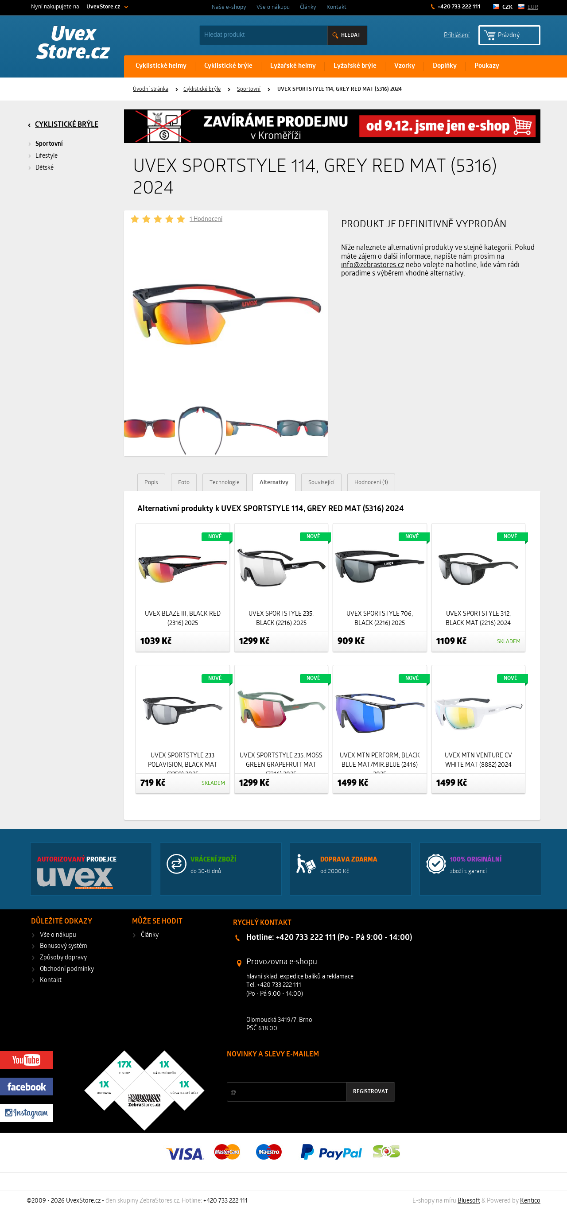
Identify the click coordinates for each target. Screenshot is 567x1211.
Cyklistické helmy (161, 66)
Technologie (225, 482)
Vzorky (404, 66)
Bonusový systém (63, 946)
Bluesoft (469, 1201)
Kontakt (336, 7)
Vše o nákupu (273, 7)
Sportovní (248, 89)
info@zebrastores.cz (372, 265)
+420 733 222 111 (458, 7)
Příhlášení (457, 35)
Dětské (44, 168)
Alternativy (274, 482)
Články (308, 7)
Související (321, 482)
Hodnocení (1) (371, 482)
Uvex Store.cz (73, 44)
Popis (151, 482)
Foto (184, 482)
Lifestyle (46, 156)
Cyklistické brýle (228, 66)
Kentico (530, 1201)
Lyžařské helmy (293, 66)
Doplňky (445, 66)
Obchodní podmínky (67, 969)
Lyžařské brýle (355, 66)
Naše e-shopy (229, 7)
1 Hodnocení (206, 219)
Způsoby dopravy (63, 958)
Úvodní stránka (150, 89)
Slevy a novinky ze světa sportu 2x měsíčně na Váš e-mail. (302, 1071)
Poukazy (486, 66)
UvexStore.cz (103, 7)
